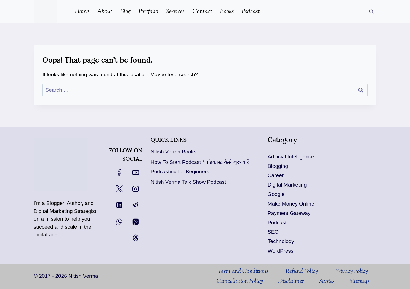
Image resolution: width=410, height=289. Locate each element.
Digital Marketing (287, 185)
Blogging (278, 166)
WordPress (281, 251)
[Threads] (135, 238)
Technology (281, 241)
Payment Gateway (289, 213)
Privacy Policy (351, 271)
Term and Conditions (243, 271)
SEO (273, 232)
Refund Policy (302, 271)
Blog (125, 11)
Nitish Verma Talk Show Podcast (188, 182)
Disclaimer (291, 281)
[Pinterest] (135, 221)
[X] (119, 189)
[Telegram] (135, 205)
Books (227, 11)
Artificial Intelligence (291, 157)
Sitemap (359, 281)
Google (276, 194)
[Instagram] (135, 189)
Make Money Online (291, 204)
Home (82, 11)
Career (276, 175)
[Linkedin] (119, 205)
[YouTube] (135, 172)
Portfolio (148, 11)
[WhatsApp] (119, 221)
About (104, 11)
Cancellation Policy (240, 281)
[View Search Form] (371, 12)
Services (175, 11)
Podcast (251, 11)
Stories (326, 281)
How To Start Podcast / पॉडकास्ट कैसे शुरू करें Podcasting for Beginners (200, 166)
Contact (202, 11)
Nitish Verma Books (173, 152)
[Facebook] (119, 172)
